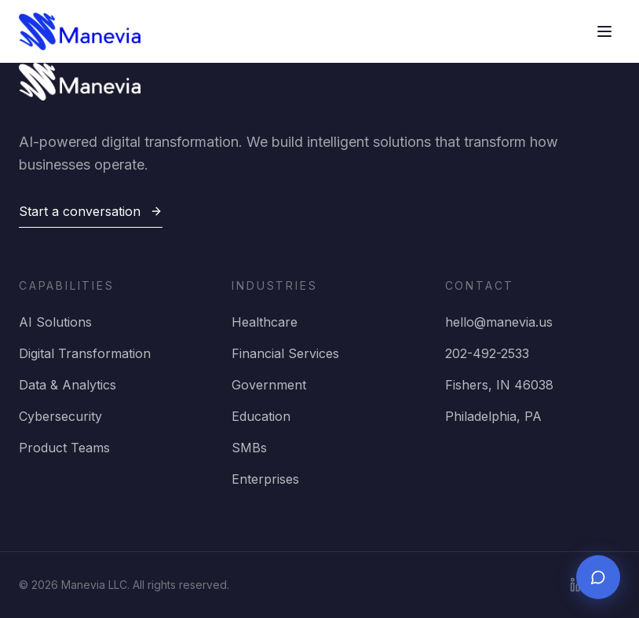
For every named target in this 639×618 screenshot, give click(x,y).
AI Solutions (55, 322)
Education (261, 416)
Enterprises (265, 479)
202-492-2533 (487, 353)
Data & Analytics (67, 385)
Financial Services (285, 353)
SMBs (249, 447)
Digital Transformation (85, 353)
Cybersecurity (60, 416)
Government (269, 385)
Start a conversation (90, 211)
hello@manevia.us (499, 322)
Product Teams (64, 447)
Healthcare (265, 322)
